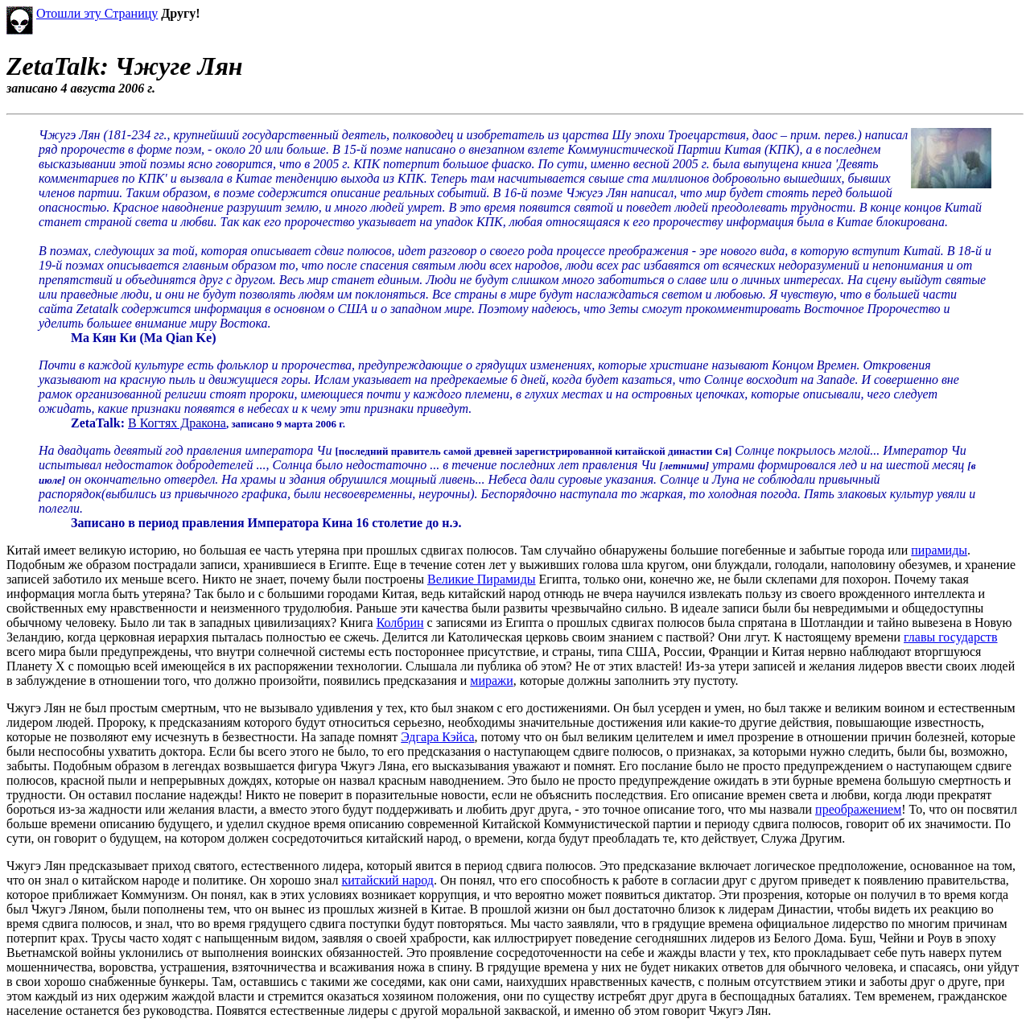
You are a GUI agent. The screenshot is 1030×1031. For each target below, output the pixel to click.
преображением (858, 809)
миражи (491, 680)
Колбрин (400, 622)
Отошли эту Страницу (97, 13)
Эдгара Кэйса (437, 737)
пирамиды (939, 550)
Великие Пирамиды (481, 579)
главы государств (950, 637)
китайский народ (387, 880)
